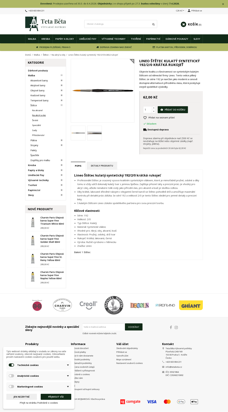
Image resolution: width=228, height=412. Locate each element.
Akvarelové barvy (39, 80)
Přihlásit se (121, 352)
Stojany (34, 145)
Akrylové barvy (37, 85)
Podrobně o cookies (80, 374)
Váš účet (122, 344)
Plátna (33, 140)
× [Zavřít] (223, 4)
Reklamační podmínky (81, 363)
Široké (35, 120)
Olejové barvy (37, 90)
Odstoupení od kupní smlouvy (85, 389)
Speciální (36, 125)
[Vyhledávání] (120, 24)
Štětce (33, 105)
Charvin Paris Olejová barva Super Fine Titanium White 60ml (52, 220)
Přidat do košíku (172, 109)
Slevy (196, 38)
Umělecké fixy (87, 38)
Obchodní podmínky (80, 359)
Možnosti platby (78, 352)
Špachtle (34, 155)
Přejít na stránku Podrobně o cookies (39, 402)
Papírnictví (153, 38)
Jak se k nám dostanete (82, 355)
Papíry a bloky (64, 38)
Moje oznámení (123, 359)
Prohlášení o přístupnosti (83, 370)
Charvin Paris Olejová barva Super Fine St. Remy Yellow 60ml (52, 257)
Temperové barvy (39, 100)
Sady (34, 130)
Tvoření (136, 38)
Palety (33, 150)
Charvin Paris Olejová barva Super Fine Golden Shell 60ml (52, 239)
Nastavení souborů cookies (129, 363)
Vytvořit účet (122, 355)
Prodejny (75, 382)
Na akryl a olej (39, 115)
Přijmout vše (56, 396)
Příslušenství (38, 135)
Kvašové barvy (37, 95)
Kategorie (36, 63)
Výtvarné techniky (113, 38)
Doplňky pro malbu (40, 160)
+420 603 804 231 (36, 10)
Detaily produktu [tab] (102, 165)
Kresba (45, 38)
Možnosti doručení (80, 348)
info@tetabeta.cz (174, 367)
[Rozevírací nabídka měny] (180, 10)
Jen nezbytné (21, 396)
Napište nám (77, 378)
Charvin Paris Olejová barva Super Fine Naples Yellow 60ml (52, 275)
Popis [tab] (78, 165)
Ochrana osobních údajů (83, 367)
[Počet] (147, 109)
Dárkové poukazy (177, 38)
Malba (32, 38)
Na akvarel (37, 110)
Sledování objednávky (127, 348)
